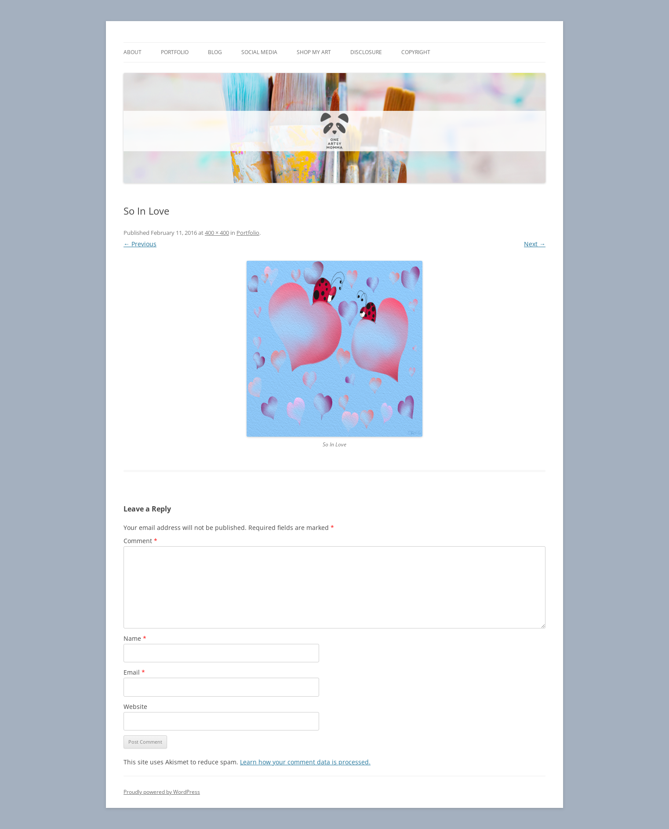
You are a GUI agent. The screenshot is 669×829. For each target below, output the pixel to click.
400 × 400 (217, 233)
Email (134, 672)
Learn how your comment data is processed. (305, 762)
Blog (215, 52)
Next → (534, 244)
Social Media (259, 52)
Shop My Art (314, 52)
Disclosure (366, 52)
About (133, 52)
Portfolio (175, 52)
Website (135, 706)
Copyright (415, 52)
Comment (140, 541)
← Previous (140, 244)
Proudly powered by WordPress (162, 792)
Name (135, 638)
